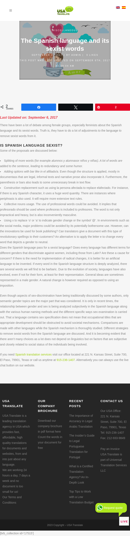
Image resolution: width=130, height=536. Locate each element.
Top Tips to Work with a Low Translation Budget (81, 497)
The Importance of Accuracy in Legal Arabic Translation (81, 421)
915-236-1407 (66, 360)
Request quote (113, 507)
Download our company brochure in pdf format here (50, 426)
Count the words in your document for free (50, 442)
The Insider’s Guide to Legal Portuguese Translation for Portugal (82, 446)
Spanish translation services (33, 354)
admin (76, 55)
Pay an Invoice (110, 449)
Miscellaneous (65, 30)
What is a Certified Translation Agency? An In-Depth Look (81, 474)
